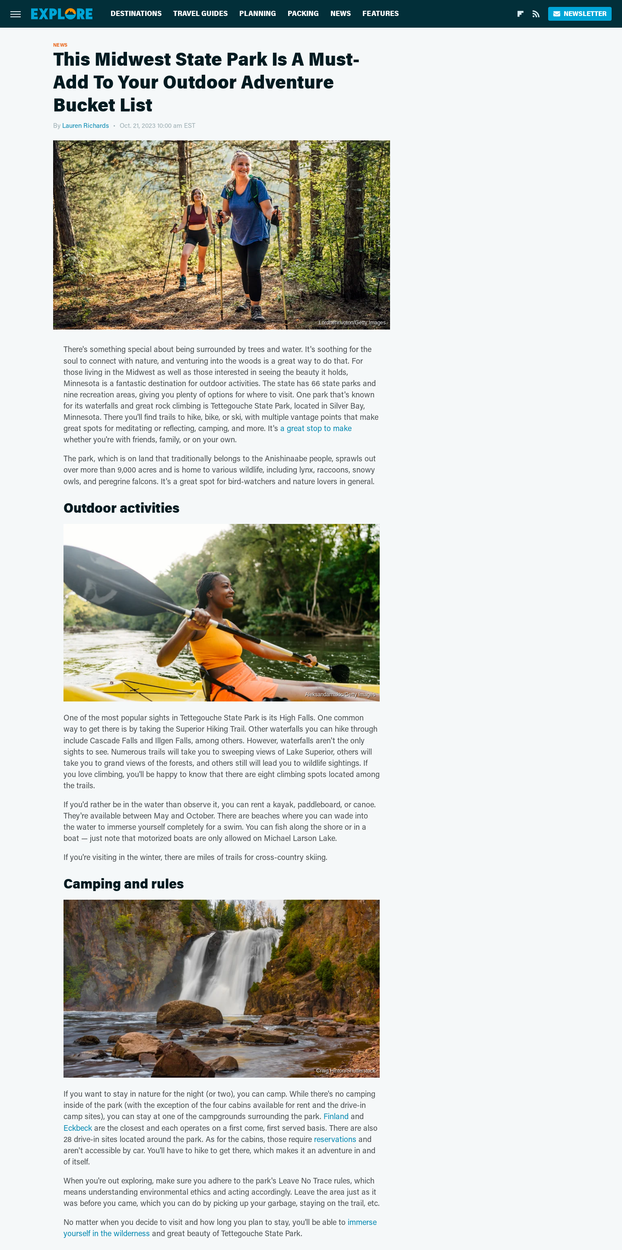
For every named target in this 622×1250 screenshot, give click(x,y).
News (340, 13)
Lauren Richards (85, 125)
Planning (257, 13)
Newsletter (579, 14)
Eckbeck (77, 1128)
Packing (303, 13)
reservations (335, 1139)
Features (380, 13)
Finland (336, 1116)
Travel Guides (200, 13)
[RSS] (536, 13)
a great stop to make (316, 428)
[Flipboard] (520, 13)
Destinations (136, 13)
